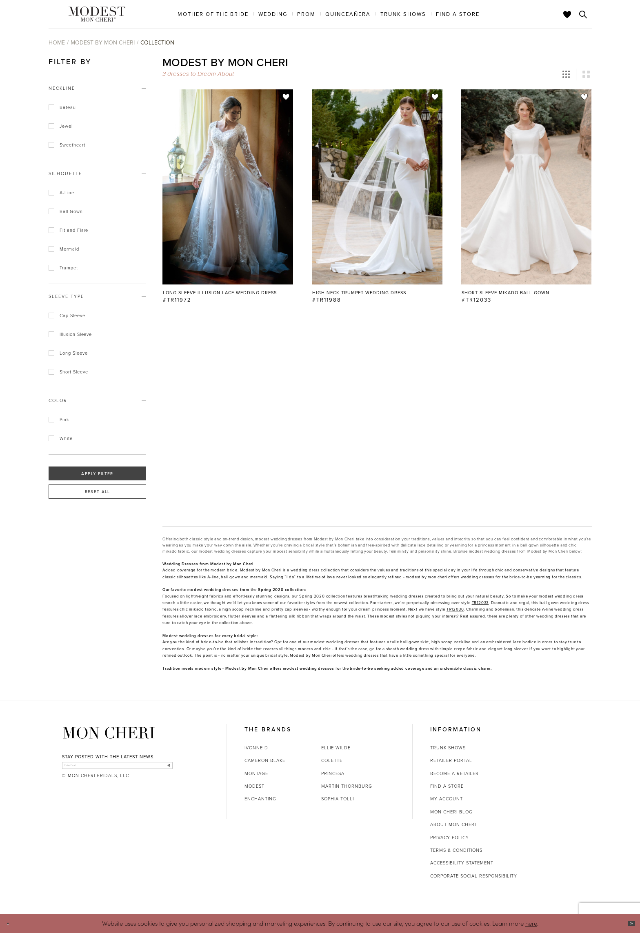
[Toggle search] (583, 14)
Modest (254, 786)
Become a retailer (454, 773)
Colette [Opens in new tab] (331, 760)
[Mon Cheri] (109, 732)
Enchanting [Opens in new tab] (260, 798)
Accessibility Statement (461, 863)
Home (57, 42)
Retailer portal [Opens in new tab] (451, 760)
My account (446, 798)
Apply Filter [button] (97, 473)
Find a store (447, 786)
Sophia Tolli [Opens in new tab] (337, 798)
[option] (227, 200)
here (531, 923)
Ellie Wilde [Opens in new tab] (336, 747)
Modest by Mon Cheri (103, 42)
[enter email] (117, 769)
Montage (256, 773)
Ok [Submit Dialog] (626, 923)
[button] (566, 74)
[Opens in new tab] (480, 602)
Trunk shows (448, 747)
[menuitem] (213, 14)
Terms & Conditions (456, 850)
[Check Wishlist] (567, 14)
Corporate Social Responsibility (473, 876)
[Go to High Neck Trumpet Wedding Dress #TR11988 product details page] (377, 186)
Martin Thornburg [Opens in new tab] (346, 786)
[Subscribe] (164, 769)
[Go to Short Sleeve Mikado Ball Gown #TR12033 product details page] (526, 186)
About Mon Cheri (453, 824)
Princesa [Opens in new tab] (332, 773)
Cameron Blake (264, 760)
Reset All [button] (97, 491)
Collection (157, 42)
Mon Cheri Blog (451, 812)
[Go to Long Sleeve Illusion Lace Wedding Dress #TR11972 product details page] (227, 186)
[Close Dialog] (12, 923)
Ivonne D (256, 747)
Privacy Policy (449, 837)
